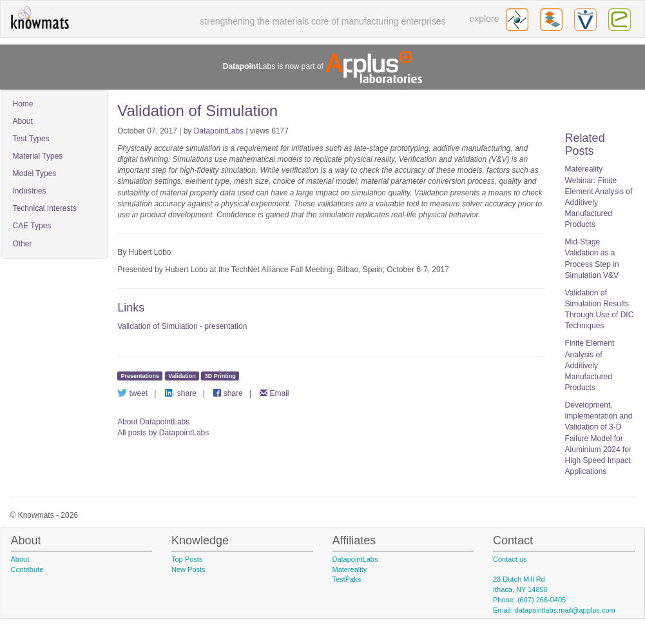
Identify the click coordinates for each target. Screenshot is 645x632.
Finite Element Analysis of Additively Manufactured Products (590, 365)
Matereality (349, 569)
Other (22, 243)
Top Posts (186, 559)
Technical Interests (45, 208)
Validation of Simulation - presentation (182, 326)
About (23, 121)
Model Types (35, 173)
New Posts (188, 569)
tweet (132, 393)
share (181, 393)
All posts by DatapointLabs (163, 432)
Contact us (510, 559)
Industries (29, 190)
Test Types (31, 138)
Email (274, 393)
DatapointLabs (219, 130)
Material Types (38, 156)
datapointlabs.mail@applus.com (565, 610)
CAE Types (32, 225)
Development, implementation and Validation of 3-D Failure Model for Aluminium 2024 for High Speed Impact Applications (599, 438)
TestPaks (346, 579)
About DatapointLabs (153, 421)
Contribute (27, 569)
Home (23, 103)
